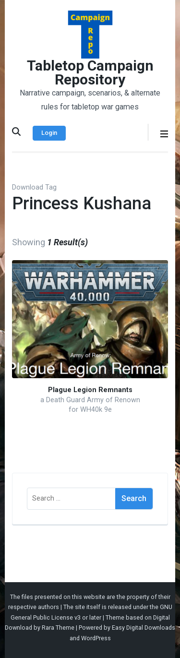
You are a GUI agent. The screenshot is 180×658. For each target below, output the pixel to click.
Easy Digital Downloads (143, 627)
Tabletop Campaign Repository (90, 72)
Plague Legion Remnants (90, 390)
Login (49, 132)
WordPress (96, 638)
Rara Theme (58, 627)
